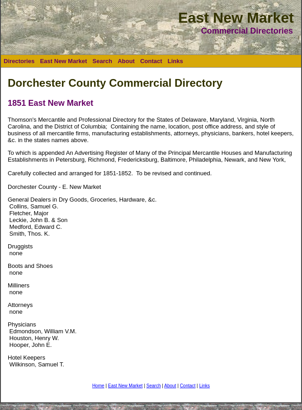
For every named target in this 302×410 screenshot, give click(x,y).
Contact (151, 61)
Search (102, 61)
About (126, 61)
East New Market (63, 61)
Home (98, 385)
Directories (19, 61)
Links (175, 61)
